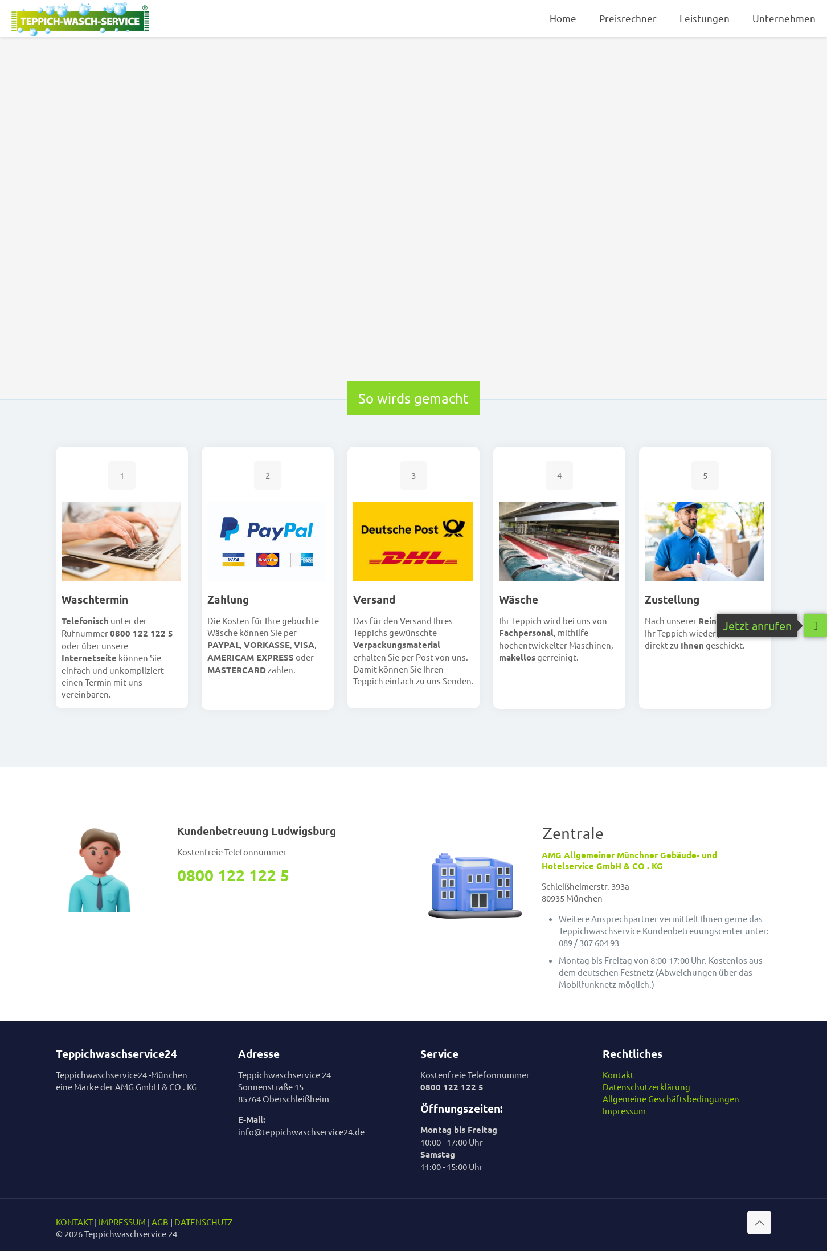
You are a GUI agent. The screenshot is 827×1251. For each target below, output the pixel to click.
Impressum (624, 1110)
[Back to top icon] (759, 1222)
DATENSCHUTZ (203, 1221)
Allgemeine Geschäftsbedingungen (671, 1098)
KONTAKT (74, 1221)
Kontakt (618, 1074)
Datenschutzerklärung (646, 1086)
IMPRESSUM (122, 1221)
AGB (160, 1221)
